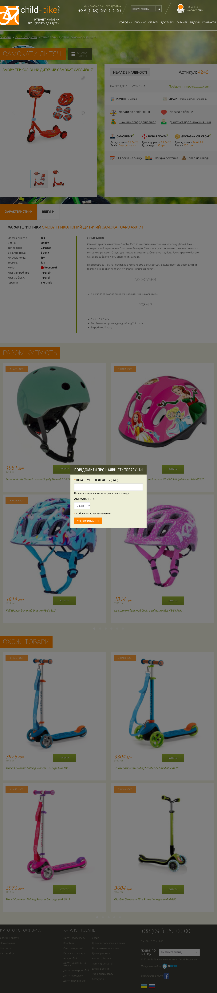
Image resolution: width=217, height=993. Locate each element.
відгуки (195, 22)
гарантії (182, 22)
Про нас (140, 22)
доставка (168, 22)
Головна (125, 22)
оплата (153, 22)
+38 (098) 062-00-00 (99, 11)
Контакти (209, 22)
